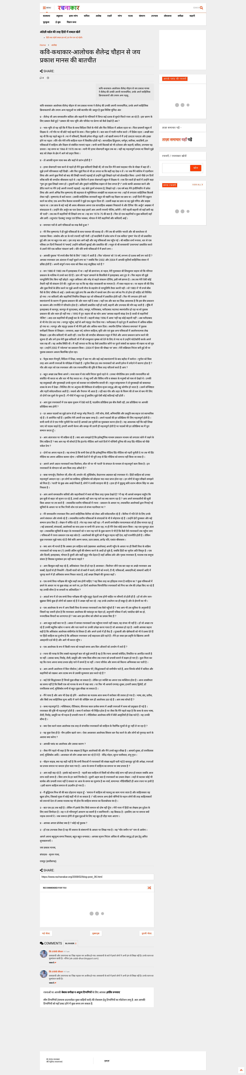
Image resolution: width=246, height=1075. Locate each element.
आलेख (98, 16)
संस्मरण (142, 16)
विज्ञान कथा (71, 22)
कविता (86, 16)
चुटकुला (46, 22)
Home (43, 45)
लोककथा (167, 16)
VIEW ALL (197, 185)
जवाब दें (52, 963)
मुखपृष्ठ (106, 1061)
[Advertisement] (182, 49)
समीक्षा (180, 16)
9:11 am (67, 951)
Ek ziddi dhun (56, 951)
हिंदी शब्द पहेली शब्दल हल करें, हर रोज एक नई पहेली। (64, 37)
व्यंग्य (120, 16)
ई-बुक (58, 22)
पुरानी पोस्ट (147, 933)
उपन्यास (154, 16)
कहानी (192, 16)
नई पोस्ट (46, 933)
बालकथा (46, 16)
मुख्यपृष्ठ (95, 933)
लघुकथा (59, 16)
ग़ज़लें (109, 16)
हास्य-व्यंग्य (73, 16)
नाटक (130, 16)
